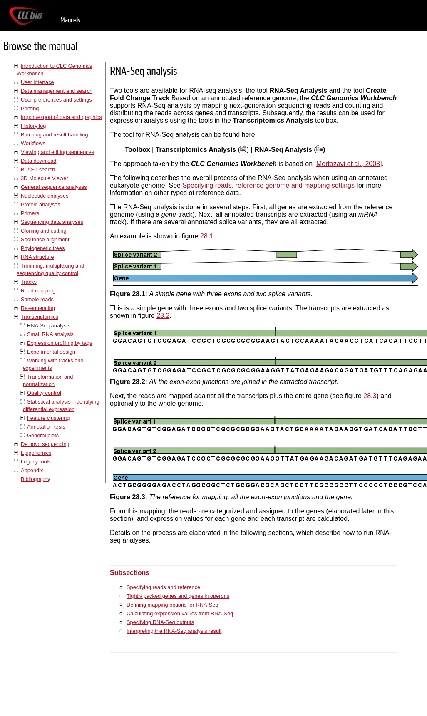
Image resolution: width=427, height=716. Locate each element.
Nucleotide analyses (45, 196)
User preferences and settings (56, 100)
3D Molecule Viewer (44, 178)
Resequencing (38, 308)
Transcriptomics (39, 317)
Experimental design (51, 352)
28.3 (369, 395)
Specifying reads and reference (163, 587)
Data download (38, 161)
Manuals (70, 20)
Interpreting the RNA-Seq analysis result (174, 631)
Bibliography (35, 479)
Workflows (33, 143)
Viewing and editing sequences (57, 152)
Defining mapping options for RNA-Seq (172, 605)
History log (33, 126)
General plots (43, 435)
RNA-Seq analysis (48, 325)
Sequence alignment (45, 239)
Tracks (29, 282)
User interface (37, 82)
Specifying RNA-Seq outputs (160, 622)
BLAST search (38, 169)
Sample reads (37, 299)
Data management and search (56, 91)
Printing (30, 108)
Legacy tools (36, 461)
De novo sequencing (45, 444)
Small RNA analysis (50, 334)
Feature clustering (48, 418)
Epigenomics (36, 453)
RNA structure (37, 257)
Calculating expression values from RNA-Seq (180, 613)
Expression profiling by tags (59, 343)
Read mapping (38, 290)
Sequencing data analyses (52, 222)
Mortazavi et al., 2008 (348, 163)
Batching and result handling (54, 134)
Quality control (44, 393)
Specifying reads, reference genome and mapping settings (268, 185)
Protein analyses (40, 204)
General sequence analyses (54, 187)
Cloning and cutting (44, 231)
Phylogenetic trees (43, 248)
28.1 (206, 236)
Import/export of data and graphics (61, 117)
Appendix (32, 470)
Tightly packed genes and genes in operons (178, 596)
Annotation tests (46, 427)
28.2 (162, 315)
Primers (30, 213)
